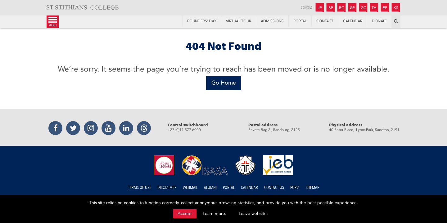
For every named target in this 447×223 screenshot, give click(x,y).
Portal (229, 187)
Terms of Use (139, 187)
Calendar (249, 187)
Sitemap (312, 187)
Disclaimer (167, 187)
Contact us (274, 187)
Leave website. (253, 213)
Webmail (190, 187)
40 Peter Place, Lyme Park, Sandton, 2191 (364, 130)
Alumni (210, 187)
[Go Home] (223, 83)
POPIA (295, 187)
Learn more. (214, 213)
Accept (185, 213)
